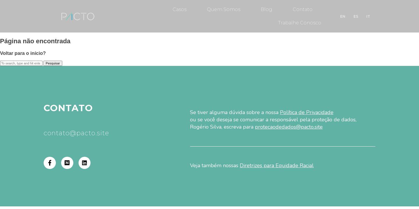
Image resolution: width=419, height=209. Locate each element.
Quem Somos (223, 9)
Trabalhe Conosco (299, 23)
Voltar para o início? (23, 53)
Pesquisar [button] (53, 63)
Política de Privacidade (306, 112)
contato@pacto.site (76, 133)
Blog (266, 9)
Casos (180, 9)
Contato (303, 9)
